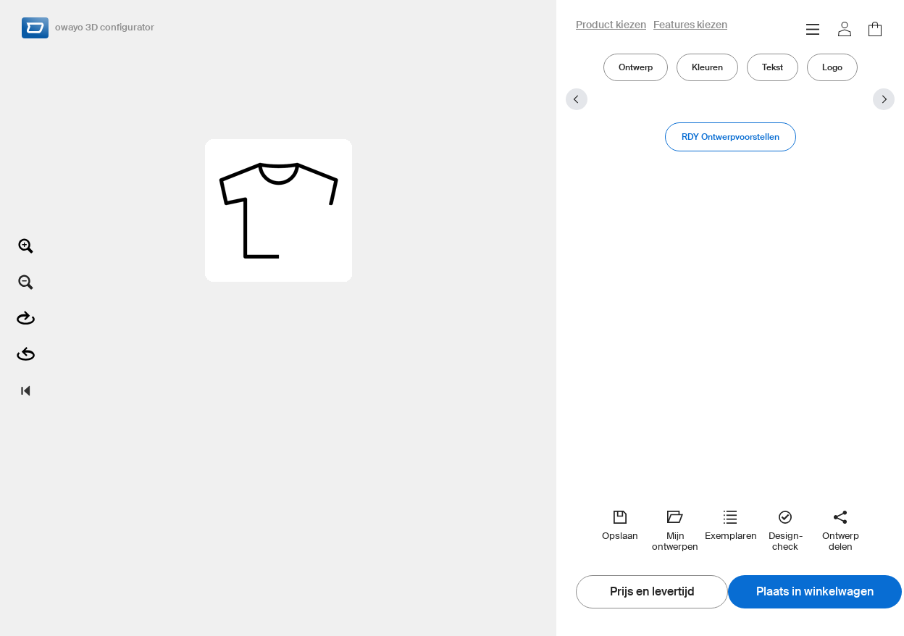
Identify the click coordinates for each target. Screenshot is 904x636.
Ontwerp (636, 67)
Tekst (772, 67)
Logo (832, 67)
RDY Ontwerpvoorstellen (730, 136)
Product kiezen (611, 25)
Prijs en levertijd (652, 592)
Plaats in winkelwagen (815, 592)
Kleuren (707, 67)
